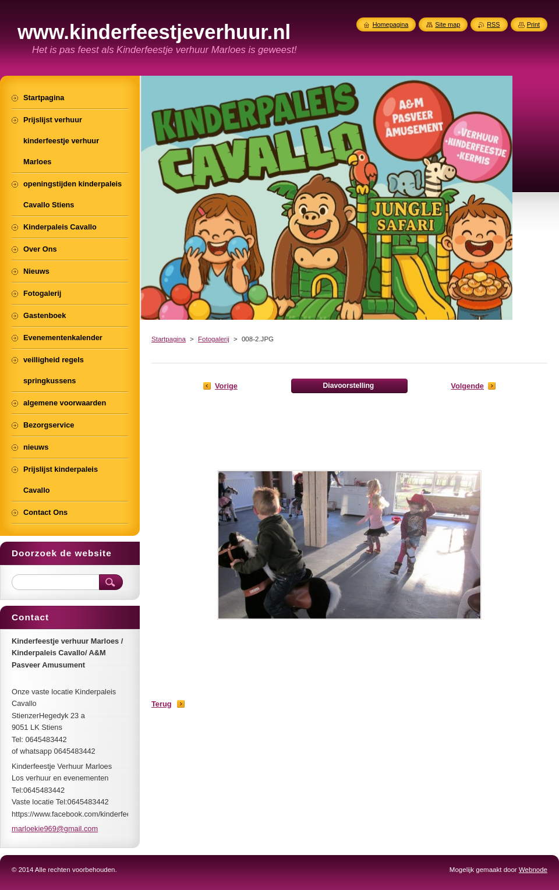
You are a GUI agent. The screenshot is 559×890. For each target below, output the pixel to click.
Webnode (533, 869)
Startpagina (168, 338)
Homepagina (391, 24)
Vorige (226, 386)
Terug (161, 704)
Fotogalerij (213, 338)
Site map (447, 24)
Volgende (467, 386)
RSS (493, 24)
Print (533, 24)
